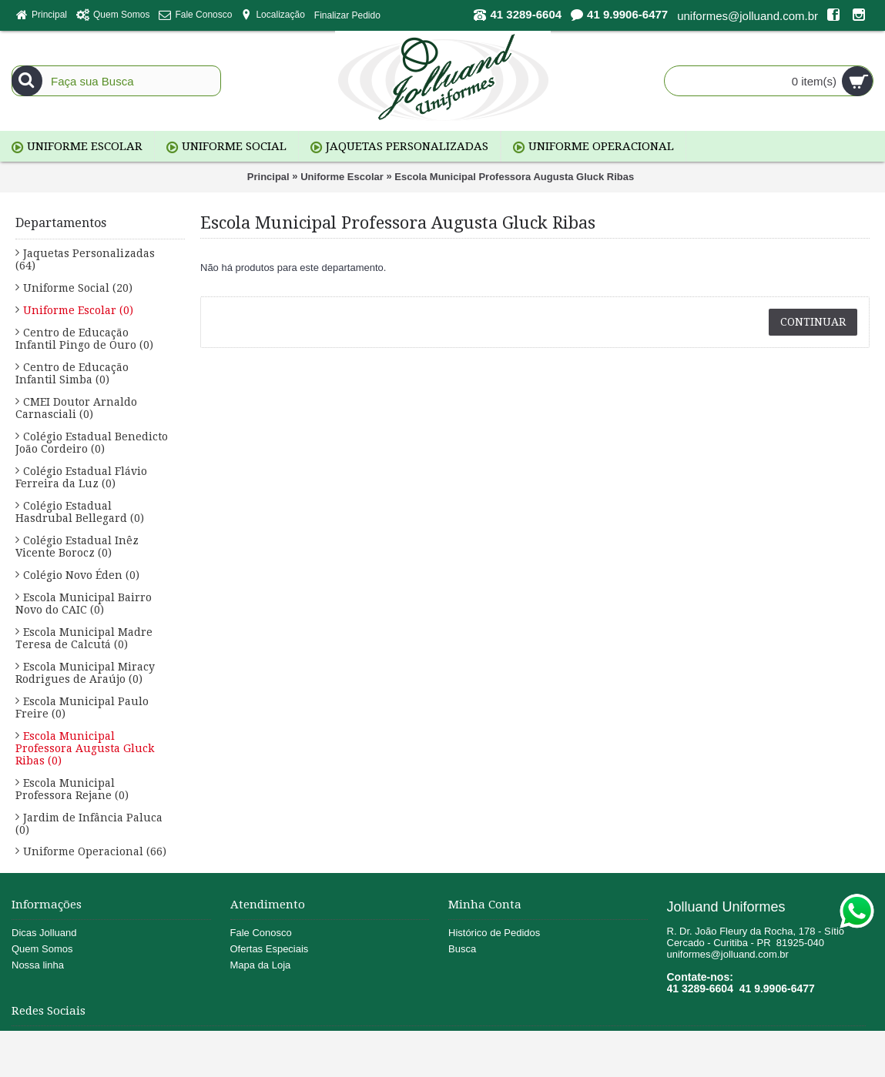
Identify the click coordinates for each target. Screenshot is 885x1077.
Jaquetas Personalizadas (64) (85, 259)
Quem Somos (42, 949)
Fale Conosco (261, 932)
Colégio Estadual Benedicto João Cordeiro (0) (91, 442)
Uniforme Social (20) (77, 288)
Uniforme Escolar (342, 176)
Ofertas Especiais (269, 949)
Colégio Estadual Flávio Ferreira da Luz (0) (81, 477)
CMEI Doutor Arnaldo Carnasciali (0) (76, 408)
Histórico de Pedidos (494, 932)
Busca (462, 949)
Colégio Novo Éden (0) (81, 575)
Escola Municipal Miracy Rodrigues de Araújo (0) (85, 673)
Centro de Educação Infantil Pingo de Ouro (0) (84, 338)
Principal (268, 176)
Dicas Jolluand (44, 932)
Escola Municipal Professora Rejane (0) (72, 789)
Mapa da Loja (260, 965)
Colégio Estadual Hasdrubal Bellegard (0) (79, 512)
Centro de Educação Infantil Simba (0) (72, 373)
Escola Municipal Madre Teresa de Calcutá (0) (84, 638)
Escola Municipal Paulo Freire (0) (82, 707)
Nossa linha (38, 965)
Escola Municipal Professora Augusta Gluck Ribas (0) (84, 748)
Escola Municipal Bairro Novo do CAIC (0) (83, 603)
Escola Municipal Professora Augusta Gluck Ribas (514, 176)
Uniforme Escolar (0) (78, 310)
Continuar (813, 322)
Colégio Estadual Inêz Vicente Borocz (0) (77, 546)
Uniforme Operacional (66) (94, 851)
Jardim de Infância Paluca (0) (89, 823)
